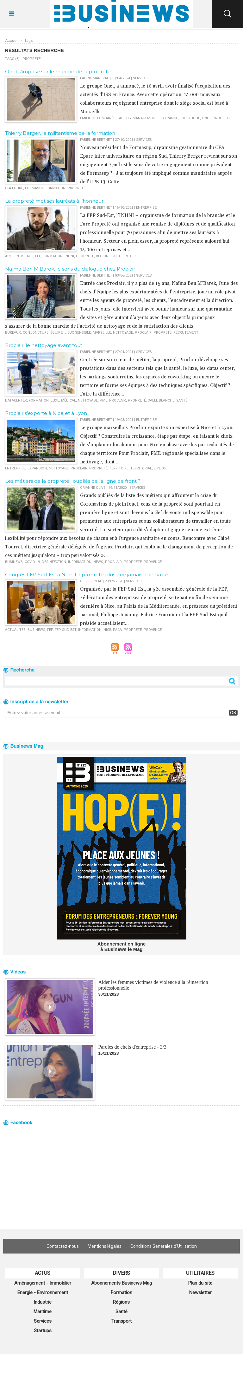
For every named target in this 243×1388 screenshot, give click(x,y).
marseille (102, 333)
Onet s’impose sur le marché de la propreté (58, 72)
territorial (141, 468)
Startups (43, 1330)
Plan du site (200, 1283)
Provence (153, 562)
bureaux (13, 333)
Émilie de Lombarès (97, 118)
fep (50, 630)
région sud (106, 256)
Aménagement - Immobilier (42, 1283)
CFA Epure (14, 188)
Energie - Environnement (42, 1292)
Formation (121, 1292)
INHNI (69, 256)
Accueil (11, 40)
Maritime (43, 1311)
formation (55, 188)
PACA (117, 630)
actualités (15, 630)
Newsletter (200, 1292)
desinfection (54, 562)
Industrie (43, 1302)
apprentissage (19, 256)
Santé (121, 1311)
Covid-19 (32, 562)
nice (107, 630)
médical (68, 400)
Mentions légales (105, 1246)
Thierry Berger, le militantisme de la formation (60, 133)
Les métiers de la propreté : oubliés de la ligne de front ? (72, 481)
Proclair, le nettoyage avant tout (43, 345)
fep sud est (65, 630)
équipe (56, 333)
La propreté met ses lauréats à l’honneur (54, 201)
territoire (128, 256)
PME (103, 400)
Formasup (34, 188)
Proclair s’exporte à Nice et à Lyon (46, 413)
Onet (206, 118)
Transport (121, 1321)
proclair (143, 333)
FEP (38, 256)
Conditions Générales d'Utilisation (163, 1246)
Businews (14, 562)
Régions (121, 1302)
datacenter (16, 400)
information (79, 562)
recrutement (185, 333)
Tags (28, 40)
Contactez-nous (63, 1246)
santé (181, 400)
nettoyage (123, 333)
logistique (190, 118)
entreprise (15, 468)
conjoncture (35, 333)
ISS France (168, 118)
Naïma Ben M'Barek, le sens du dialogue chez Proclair (70, 269)
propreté (222, 118)
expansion (37, 468)
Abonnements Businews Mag (121, 1283)
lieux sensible (78, 333)
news (98, 562)
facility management (137, 118)
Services (43, 1321)
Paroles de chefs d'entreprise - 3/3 (132, 1047)
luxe (55, 400)
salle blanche (161, 400)
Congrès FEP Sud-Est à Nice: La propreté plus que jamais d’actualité (86, 575)
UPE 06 (159, 468)
